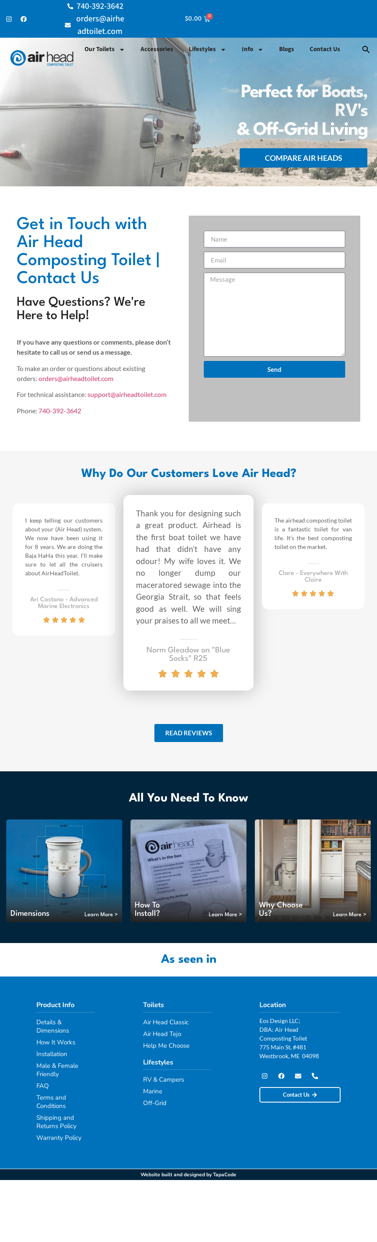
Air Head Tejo (162, 1034)
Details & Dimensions (52, 1026)
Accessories (157, 49)
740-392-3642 (59, 411)
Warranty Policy (59, 1138)
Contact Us (325, 49)
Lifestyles (207, 49)
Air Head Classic (166, 1022)
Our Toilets (105, 49)
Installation (51, 1054)
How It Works (55, 1042)
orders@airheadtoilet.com (75, 378)
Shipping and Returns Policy (56, 1121)
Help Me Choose (166, 1045)
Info (253, 49)
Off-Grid (155, 1103)
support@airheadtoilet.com (127, 394)
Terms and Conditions (51, 1101)
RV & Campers (163, 1079)
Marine (152, 1091)
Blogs (286, 49)
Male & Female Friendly (57, 1070)
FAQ (42, 1086)
